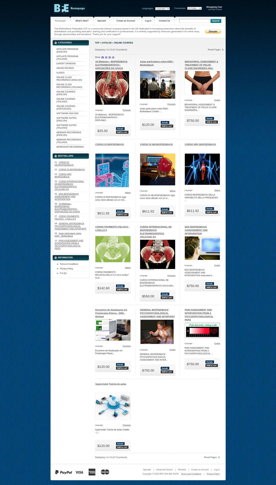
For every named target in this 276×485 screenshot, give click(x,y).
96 (109, 57)
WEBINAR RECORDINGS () (69, 133)
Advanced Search (164, 469)
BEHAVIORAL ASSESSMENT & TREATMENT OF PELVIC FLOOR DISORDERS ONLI (201, 65)
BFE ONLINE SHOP (168, 474)
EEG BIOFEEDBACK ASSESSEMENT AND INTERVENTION (196, 230)
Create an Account (126, 21)
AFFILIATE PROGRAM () (67, 50)
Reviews (182, 469)
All (113, 57)
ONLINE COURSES (123, 43)
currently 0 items (214, 8)
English (217, 100)
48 (106, 57)
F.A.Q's (63, 273)
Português (127, 110)
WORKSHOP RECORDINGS (70, 147)
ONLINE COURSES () (66, 93)
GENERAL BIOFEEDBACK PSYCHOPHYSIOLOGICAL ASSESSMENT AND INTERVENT (157, 313)
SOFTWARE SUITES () (67, 119)
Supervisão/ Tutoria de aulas (110, 384)
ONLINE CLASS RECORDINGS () (69, 78)
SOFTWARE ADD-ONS (68, 113)
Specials (101, 21)
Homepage (60, 21)
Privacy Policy (66, 268)
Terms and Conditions (191, 474)
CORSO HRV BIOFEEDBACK (200, 144)
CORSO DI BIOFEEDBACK (109, 144)
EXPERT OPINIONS (66, 63)
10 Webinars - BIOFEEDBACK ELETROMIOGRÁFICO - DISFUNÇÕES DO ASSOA (111, 65)
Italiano (128, 193)
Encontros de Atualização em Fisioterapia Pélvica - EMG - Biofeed (111, 313)
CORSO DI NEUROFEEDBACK (156, 144)
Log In (148, 21)
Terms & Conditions (69, 264)
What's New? (82, 21)
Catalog (107, 43)
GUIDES (61, 73)
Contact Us (164, 21)
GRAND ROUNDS (65, 68)
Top (97, 43)
